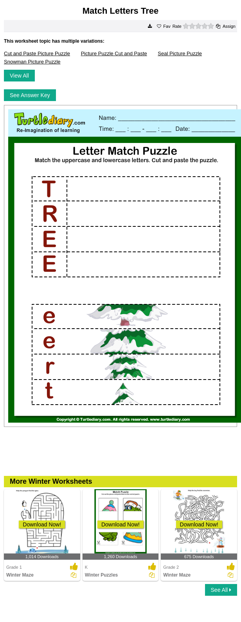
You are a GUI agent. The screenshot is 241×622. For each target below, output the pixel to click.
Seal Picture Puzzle (180, 53)
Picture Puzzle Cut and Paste (114, 53)
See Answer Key (30, 95)
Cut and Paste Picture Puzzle (37, 53)
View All (19, 75)
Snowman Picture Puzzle (32, 62)
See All (221, 590)
